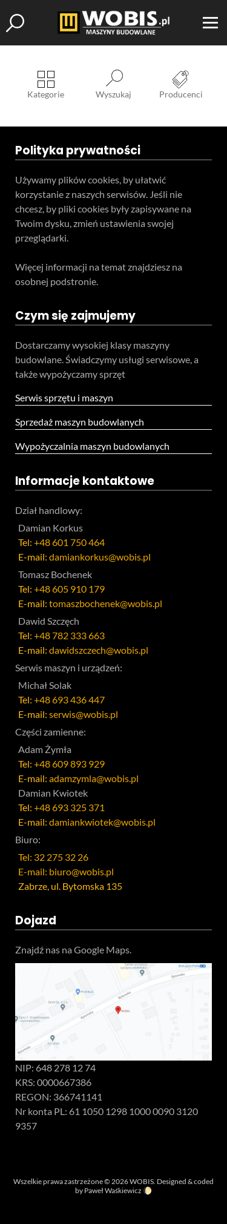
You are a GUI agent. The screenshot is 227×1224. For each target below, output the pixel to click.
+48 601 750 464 (69, 542)
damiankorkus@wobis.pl (100, 556)
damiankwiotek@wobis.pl (102, 822)
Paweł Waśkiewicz (113, 1190)
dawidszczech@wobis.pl (98, 650)
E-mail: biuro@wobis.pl (66, 871)
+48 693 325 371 (69, 807)
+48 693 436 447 (69, 699)
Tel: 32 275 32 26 (53, 857)
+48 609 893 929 (69, 763)
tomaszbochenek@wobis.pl (105, 603)
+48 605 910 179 (69, 588)
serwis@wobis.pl (83, 714)
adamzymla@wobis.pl (94, 778)
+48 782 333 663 (69, 635)
